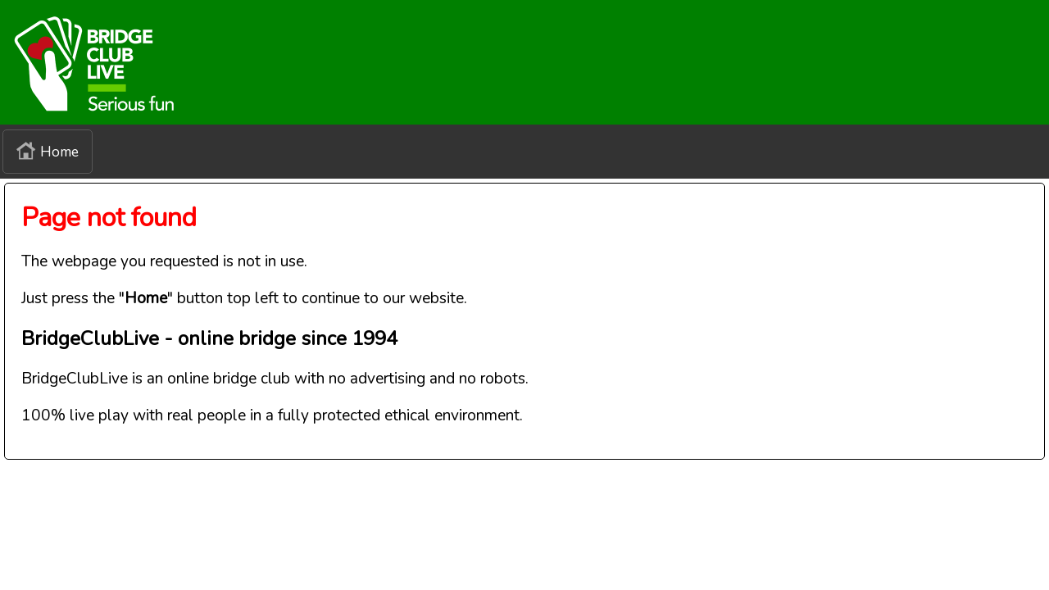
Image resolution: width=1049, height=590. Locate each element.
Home (47, 151)
